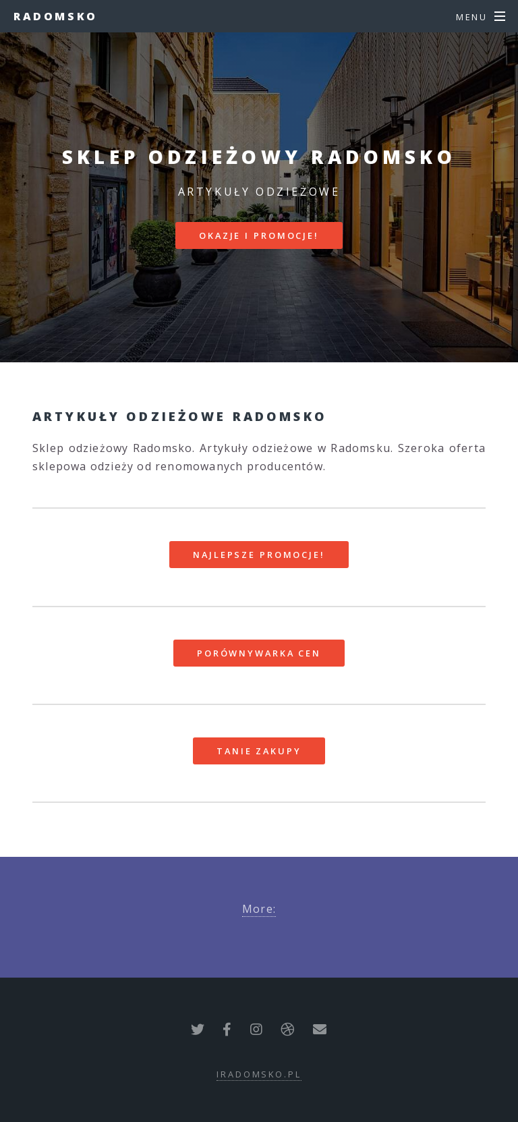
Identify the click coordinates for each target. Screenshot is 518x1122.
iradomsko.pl (259, 1074)
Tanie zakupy (259, 751)
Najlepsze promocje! (259, 555)
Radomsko (55, 16)
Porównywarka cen (259, 653)
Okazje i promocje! (259, 235)
